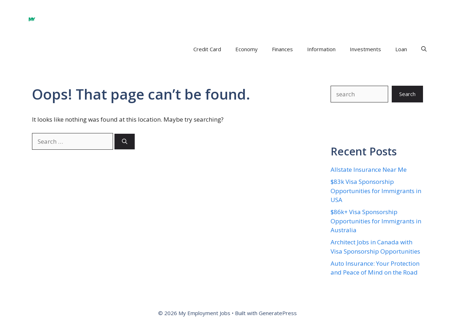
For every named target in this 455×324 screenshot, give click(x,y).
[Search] (124, 142)
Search (407, 93)
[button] (424, 49)
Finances (282, 49)
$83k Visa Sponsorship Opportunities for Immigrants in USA (376, 190)
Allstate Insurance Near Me (369, 169)
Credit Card (207, 49)
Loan (401, 49)
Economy (246, 49)
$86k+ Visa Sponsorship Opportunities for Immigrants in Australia (376, 221)
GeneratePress (278, 313)
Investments (365, 49)
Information (321, 49)
